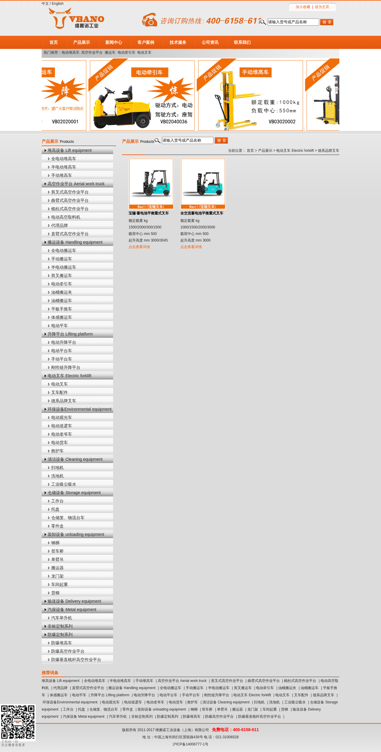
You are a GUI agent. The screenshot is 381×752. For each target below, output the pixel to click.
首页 (53, 42)
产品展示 (81, 42)
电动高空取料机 (65, 217)
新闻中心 (113, 42)
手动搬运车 (61, 258)
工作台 (57, 501)
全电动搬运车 (63, 250)
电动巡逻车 (61, 425)
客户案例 (146, 42)
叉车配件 (59, 392)
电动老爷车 (61, 434)
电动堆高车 (70, 52)
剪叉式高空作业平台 (70, 192)
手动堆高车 (61, 175)
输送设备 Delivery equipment (74, 601)
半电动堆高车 (63, 167)
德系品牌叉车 (63, 400)
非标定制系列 (60, 626)
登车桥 (57, 551)
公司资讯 (210, 42)
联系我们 (242, 42)
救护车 (57, 450)
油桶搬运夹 (61, 292)
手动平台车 (61, 359)
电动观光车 (61, 417)
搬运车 (110, 52)
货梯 (55, 592)
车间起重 (59, 584)
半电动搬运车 (63, 267)
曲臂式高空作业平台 (70, 200)
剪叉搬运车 (61, 275)
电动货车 (59, 442)
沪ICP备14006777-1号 (190, 744)
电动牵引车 (126, 52)
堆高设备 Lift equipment (70, 150)
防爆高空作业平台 (68, 651)
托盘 (55, 509)
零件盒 (57, 526)
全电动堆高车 (63, 158)
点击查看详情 (139, 247)
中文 (45, 3)
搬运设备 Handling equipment (75, 242)
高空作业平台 (92, 52)
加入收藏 (303, 7)
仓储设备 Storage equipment (74, 492)
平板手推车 (61, 309)
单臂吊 (57, 559)
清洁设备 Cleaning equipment (75, 459)
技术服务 (178, 42)
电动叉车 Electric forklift (69, 375)
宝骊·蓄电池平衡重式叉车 (149, 213)
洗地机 (57, 476)
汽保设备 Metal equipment (72, 609)
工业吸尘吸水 (63, 484)
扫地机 (57, 467)
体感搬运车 (61, 317)
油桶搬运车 (61, 300)
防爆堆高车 (61, 642)
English (57, 3)
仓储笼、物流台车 (68, 517)
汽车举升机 (61, 617)
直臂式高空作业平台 (70, 233)
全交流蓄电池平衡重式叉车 (201, 213)
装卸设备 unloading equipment (76, 534)
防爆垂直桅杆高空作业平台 (76, 659)
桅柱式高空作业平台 (70, 208)
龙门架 (57, 576)
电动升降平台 (63, 342)
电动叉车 (144, 52)
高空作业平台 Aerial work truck (76, 183)
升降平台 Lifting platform (70, 334)
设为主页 (322, 7)
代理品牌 (59, 225)
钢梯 (55, 542)
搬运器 (57, 567)
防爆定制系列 (60, 634)
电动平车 (59, 325)
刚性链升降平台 (65, 367)
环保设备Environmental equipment (80, 409)
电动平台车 (61, 350)
